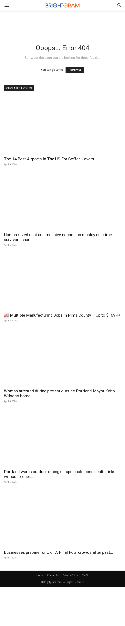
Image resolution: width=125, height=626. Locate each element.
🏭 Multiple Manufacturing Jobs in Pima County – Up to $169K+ (62, 315)
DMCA (85, 575)
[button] (119, 5)
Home (39, 575)
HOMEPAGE (74, 69)
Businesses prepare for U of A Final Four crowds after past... (58, 552)
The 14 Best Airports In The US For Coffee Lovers (49, 159)
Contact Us (53, 575)
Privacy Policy (70, 575)
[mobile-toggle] (6, 5)
